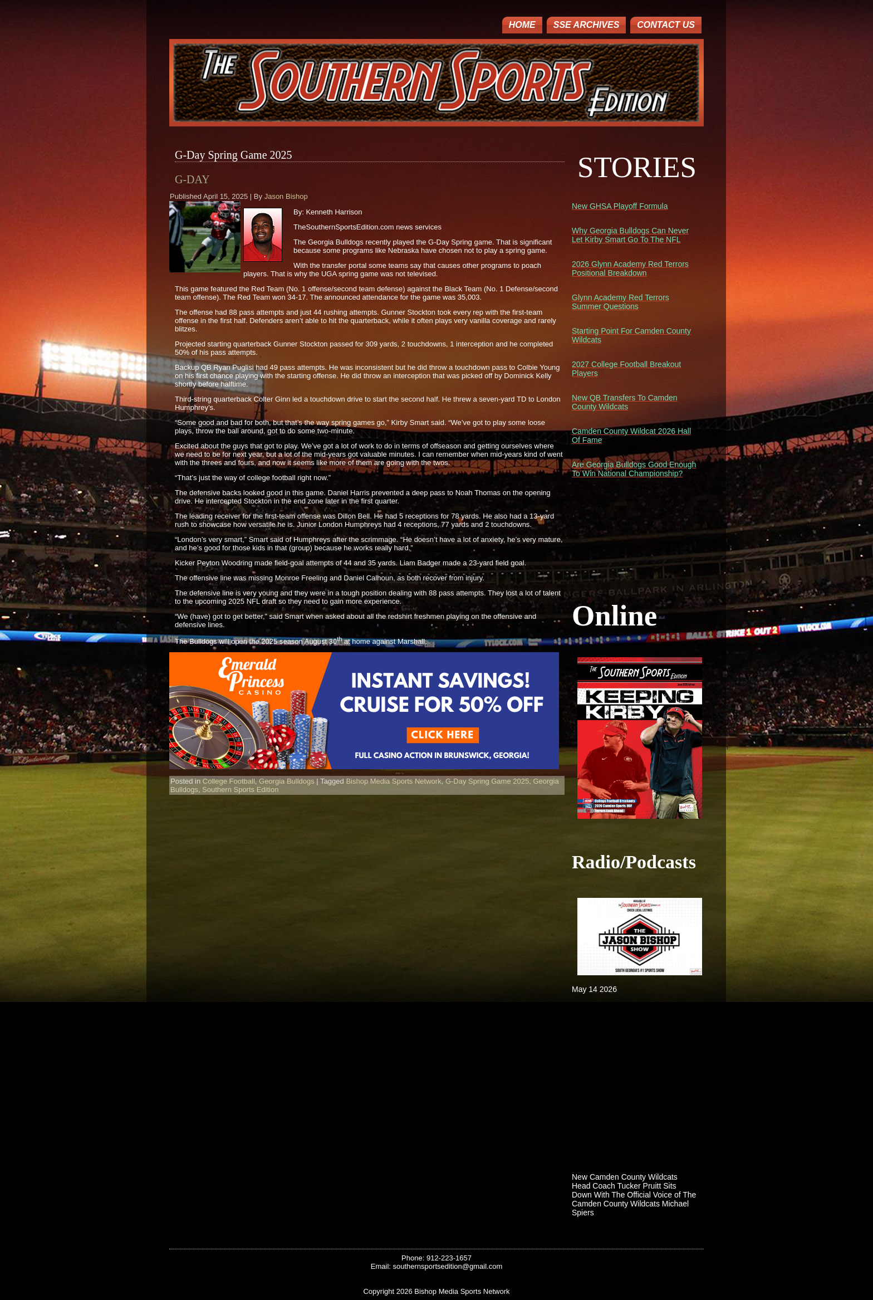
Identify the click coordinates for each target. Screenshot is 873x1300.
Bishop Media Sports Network (393, 781)
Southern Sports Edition (240, 789)
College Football (229, 781)
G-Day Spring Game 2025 (487, 781)
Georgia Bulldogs (287, 781)
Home (522, 25)
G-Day (192, 179)
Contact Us (666, 25)
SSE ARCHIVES (586, 25)
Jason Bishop (286, 196)
